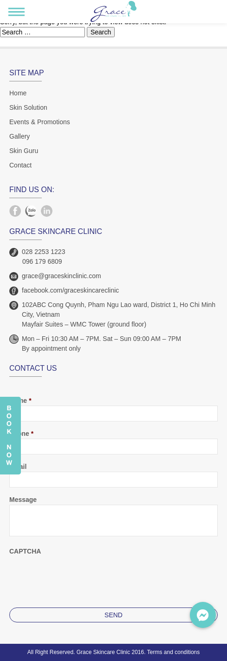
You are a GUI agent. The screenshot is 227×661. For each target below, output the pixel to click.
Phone (21, 433)
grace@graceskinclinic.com (61, 276)
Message (23, 499)
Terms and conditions (173, 652)
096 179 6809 (42, 261)
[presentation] (79, 574)
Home (17, 93)
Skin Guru (23, 150)
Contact (20, 165)
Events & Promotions (39, 122)
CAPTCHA (25, 551)
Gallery (19, 136)
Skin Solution (28, 107)
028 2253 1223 (43, 251)
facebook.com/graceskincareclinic (70, 290)
